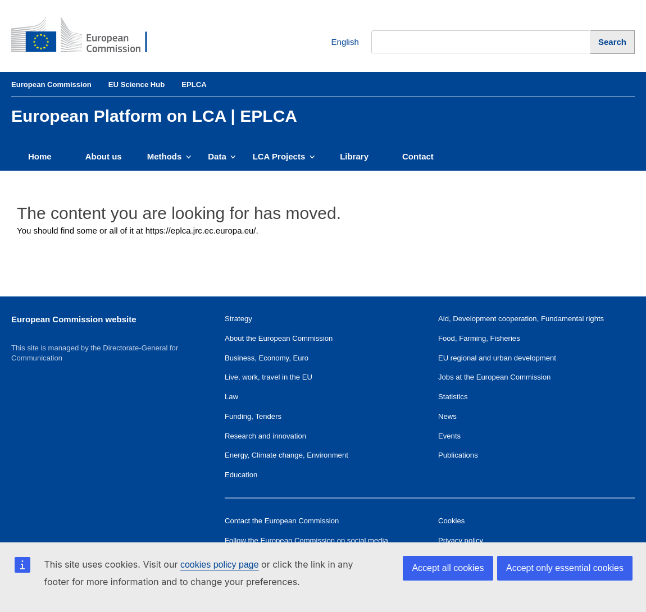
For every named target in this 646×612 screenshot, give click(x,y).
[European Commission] (87, 36)
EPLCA (193, 84)
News (447, 416)
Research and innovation (265, 436)
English (337, 42)
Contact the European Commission (282, 521)
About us (103, 156)
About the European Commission (279, 338)
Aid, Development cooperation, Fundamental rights (521, 318)
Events (449, 436)
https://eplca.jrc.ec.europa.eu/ (200, 230)
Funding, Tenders (253, 416)
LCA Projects (284, 156)
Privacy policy (460, 540)
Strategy (238, 318)
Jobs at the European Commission (494, 377)
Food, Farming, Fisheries (479, 338)
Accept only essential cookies (565, 568)
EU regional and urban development (497, 358)
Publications (458, 455)
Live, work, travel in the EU (268, 377)
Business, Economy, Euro (266, 358)
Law (231, 396)
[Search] (612, 41)
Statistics (452, 396)
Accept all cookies (448, 568)
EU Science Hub (136, 84)
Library (354, 156)
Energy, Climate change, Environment (286, 455)
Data (221, 156)
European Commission (51, 84)
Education (241, 475)
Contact (418, 156)
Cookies (451, 521)
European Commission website (74, 319)
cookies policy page (219, 564)
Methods (169, 156)
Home (40, 156)
